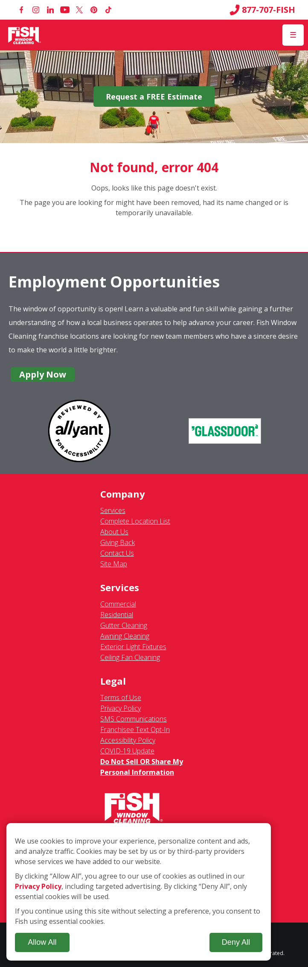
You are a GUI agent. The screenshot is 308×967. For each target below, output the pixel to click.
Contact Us (117, 553)
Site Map (113, 563)
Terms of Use (120, 697)
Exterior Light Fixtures (133, 646)
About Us (114, 531)
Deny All (236, 942)
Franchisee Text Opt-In (135, 729)
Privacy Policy (120, 708)
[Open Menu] (293, 35)
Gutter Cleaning (123, 625)
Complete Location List (135, 521)
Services (112, 510)
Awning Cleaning (124, 636)
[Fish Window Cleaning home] (24, 35)
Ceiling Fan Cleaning (130, 657)
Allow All (42, 942)
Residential (116, 614)
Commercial (118, 604)
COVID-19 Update (127, 751)
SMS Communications (133, 719)
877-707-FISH (262, 10)
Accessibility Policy (127, 740)
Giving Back (117, 542)
